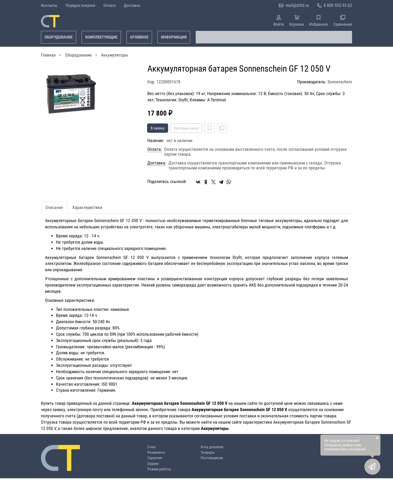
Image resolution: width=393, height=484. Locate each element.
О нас (151, 447)
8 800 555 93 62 (338, 5)
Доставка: (156, 163)
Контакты (49, 5)
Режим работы (159, 469)
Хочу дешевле (212, 447)
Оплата (109, 5)
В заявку (158, 128)
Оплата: (154, 149)
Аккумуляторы (114, 55)
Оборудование (58, 37)
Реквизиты (156, 452)
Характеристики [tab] (87, 207)
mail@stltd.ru (297, 5)
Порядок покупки (80, 5)
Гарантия (154, 458)
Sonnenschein (339, 81)
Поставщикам (212, 458)
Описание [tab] (54, 207)
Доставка (132, 5)
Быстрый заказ (186, 128)
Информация (174, 37)
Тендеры (208, 452)
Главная (48, 55)
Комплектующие (101, 37)
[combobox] (274, 37)
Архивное (139, 37)
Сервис (153, 464)
